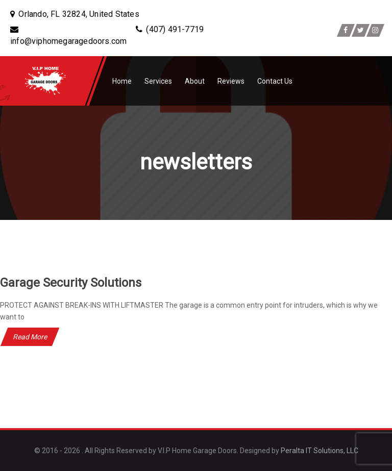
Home (122, 81)
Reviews (230, 81)
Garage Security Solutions (70, 283)
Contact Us (274, 81)
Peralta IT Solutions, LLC (319, 451)
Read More (30, 337)
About (195, 81)
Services (158, 81)
